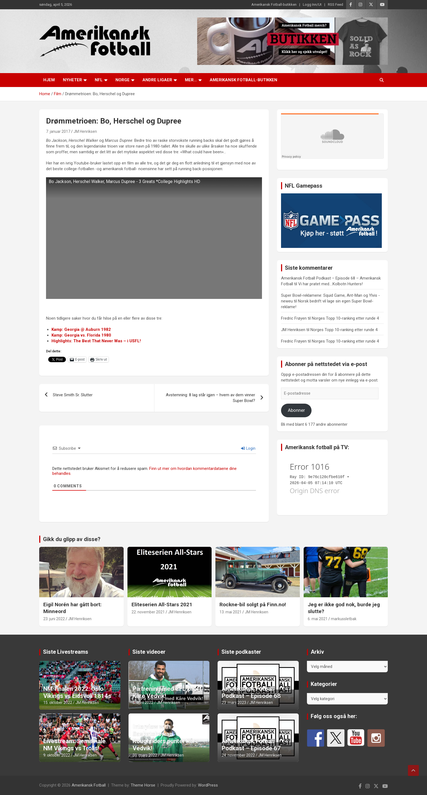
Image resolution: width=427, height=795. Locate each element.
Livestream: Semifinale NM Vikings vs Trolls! (74, 745)
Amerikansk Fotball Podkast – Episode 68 (251, 692)
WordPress (208, 785)
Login (248, 448)
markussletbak (343, 619)
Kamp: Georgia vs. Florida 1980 (81, 335)
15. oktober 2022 (57, 702)
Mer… (191, 79)
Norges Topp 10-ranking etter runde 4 (345, 318)
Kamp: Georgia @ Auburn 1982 (81, 329)
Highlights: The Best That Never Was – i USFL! (96, 340)
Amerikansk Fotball (89, 785)
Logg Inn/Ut (312, 4)
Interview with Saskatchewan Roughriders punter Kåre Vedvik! (166, 737)
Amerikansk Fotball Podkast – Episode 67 (251, 745)
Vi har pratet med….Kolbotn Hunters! (330, 283)
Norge (122, 79)
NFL (99, 79)
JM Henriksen (85, 131)
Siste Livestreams (65, 652)
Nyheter (72, 79)
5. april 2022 (143, 702)
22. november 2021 (148, 612)
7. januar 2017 (58, 131)
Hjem (49, 79)
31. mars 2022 (145, 755)
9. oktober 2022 (56, 755)
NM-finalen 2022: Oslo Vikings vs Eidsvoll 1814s (77, 692)
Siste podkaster (241, 652)
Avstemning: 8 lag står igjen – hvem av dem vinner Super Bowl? (210, 397)
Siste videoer (149, 652)
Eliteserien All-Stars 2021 (162, 604)
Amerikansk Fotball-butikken (274, 4)
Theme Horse (143, 785)
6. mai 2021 (318, 619)
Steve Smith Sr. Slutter (73, 394)
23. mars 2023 (234, 702)
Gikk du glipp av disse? (71, 539)
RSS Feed (335, 4)
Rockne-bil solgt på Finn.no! (252, 604)
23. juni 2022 (54, 619)
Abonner (296, 410)
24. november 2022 (238, 755)
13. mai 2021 (230, 612)
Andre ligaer (157, 79)
